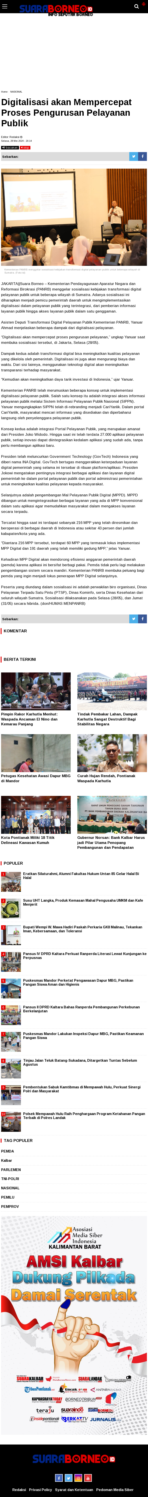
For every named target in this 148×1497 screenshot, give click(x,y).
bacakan (10, 147)
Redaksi (19, 1490)
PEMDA (7, 1151)
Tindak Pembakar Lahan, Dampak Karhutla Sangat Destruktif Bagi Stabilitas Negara (107, 719)
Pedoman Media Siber (115, 1490)
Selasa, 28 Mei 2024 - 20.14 (16, 141)
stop (25, 147)
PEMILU (7, 1197)
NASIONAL (16, 91)
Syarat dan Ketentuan (74, 1490)
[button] (143, 2)
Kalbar (6, 1160)
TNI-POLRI (10, 1179)
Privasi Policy (40, 1490)
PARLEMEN (11, 1170)
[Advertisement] (74, 54)
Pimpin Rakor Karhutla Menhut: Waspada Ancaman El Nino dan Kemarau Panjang (29, 719)
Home (4, 91)
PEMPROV (10, 1206)
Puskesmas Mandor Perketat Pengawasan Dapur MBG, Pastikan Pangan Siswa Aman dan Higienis (78, 982)
